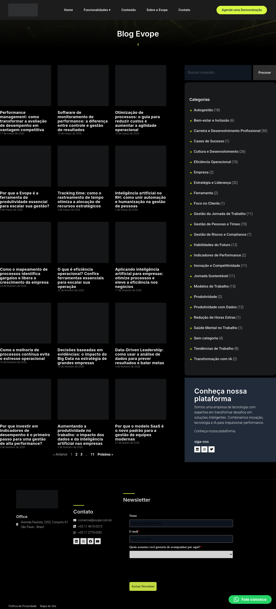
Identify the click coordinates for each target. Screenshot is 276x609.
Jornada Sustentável (211, 276)
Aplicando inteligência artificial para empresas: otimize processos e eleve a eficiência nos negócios (139, 278)
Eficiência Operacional (212, 162)
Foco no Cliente (207, 204)
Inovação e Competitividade (217, 266)
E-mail (58, 532)
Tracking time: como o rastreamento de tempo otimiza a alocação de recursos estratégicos (81, 199)
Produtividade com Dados (215, 307)
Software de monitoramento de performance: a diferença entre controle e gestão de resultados (83, 121)
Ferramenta (203, 193)
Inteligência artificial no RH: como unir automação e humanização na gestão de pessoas (140, 199)
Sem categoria (206, 338)
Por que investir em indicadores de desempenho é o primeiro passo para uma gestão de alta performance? (25, 435)
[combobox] (218, 73)
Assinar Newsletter (66, 586)
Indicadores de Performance (217, 255)
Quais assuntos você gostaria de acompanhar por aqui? (89, 547)
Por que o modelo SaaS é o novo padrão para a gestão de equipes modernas (139, 432)
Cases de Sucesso (209, 141)
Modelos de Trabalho (211, 287)
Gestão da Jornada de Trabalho (220, 214)
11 (92, 454)
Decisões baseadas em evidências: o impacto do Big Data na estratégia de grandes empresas (82, 356)
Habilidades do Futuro (212, 245)
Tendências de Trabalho (214, 349)
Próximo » (105, 454)
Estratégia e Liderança (212, 183)
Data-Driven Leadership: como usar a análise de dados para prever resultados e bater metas (139, 356)
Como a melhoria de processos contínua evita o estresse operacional (25, 354)
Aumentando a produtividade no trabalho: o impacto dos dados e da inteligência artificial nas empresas (81, 435)
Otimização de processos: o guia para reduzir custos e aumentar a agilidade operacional (137, 121)
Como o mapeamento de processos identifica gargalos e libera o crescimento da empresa (24, 276)
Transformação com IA (213, 359)
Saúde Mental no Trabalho (215, 328)
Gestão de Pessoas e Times (217, 224)
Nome (57, 516)
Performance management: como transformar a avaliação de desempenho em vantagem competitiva (23, 121)
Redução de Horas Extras (215, 318)
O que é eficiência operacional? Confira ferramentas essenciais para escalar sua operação (81, 278)
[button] (250, 599)
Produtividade (205, 297)
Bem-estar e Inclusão (211, 121)
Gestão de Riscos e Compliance (220, 235)
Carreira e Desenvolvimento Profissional (227, 131)
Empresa (201, 172)
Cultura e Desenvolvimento (216, 152)
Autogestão (203, 110)
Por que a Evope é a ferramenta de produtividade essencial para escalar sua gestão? (24, 199)
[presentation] (86, 569)
